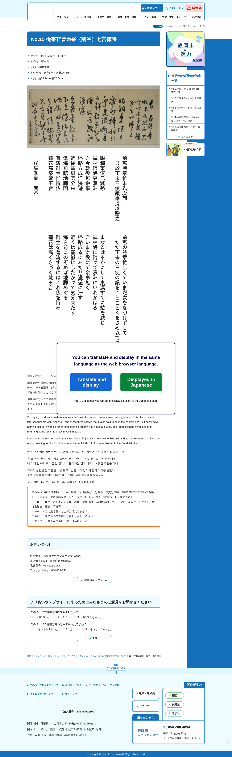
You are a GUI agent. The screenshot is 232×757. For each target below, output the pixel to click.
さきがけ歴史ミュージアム (83, 656)
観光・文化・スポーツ (58, 656)
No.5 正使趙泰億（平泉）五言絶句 (185, 128)
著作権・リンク (73, 685)
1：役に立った (42, 617)
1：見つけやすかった (46, 629)
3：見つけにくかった (98, 629)
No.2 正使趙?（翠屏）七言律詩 (186, 100)
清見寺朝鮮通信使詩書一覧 (186, 78)
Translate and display (90, 382)
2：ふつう (64, 617)
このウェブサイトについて (44, 685)
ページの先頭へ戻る (116, 668)
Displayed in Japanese (141, 382)
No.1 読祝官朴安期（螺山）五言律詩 (185, 91)
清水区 (176, 713)
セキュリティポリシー (42, 694)
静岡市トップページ (36, 656)
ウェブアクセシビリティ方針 (103, 685)
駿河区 (176, 704)
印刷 (160, 26)
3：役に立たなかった (90, 617)
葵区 (174, 695)
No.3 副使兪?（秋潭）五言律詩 (186, 109)
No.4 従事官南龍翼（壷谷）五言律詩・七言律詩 (185, 119)
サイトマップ (72, 694)
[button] (152, 8)
